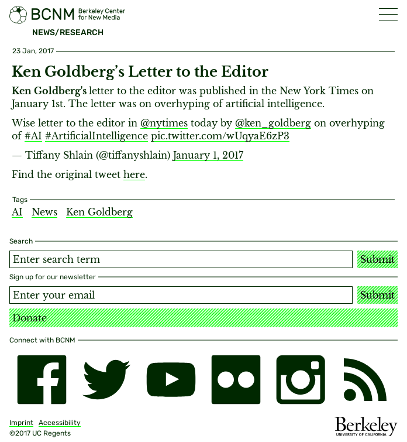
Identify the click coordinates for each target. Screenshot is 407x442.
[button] (388, 14)
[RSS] (365, 379)
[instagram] (300, 379)
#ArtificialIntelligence (96, 136)
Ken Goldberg (99, 212)
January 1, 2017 (208, 155)
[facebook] (41, 379)
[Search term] (181, 259)
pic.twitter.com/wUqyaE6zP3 (220, 136)
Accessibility (60, 423)
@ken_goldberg (273, 123)
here (134, 174)
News (44, 212)
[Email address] (181, 295)
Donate (29, 318)
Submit (377, 259)
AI (17, 212)
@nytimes (164, 123)
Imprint (21, 423)
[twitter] (106, 379)
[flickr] (236, 379)
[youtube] (171, 379)
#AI (33, 136)
